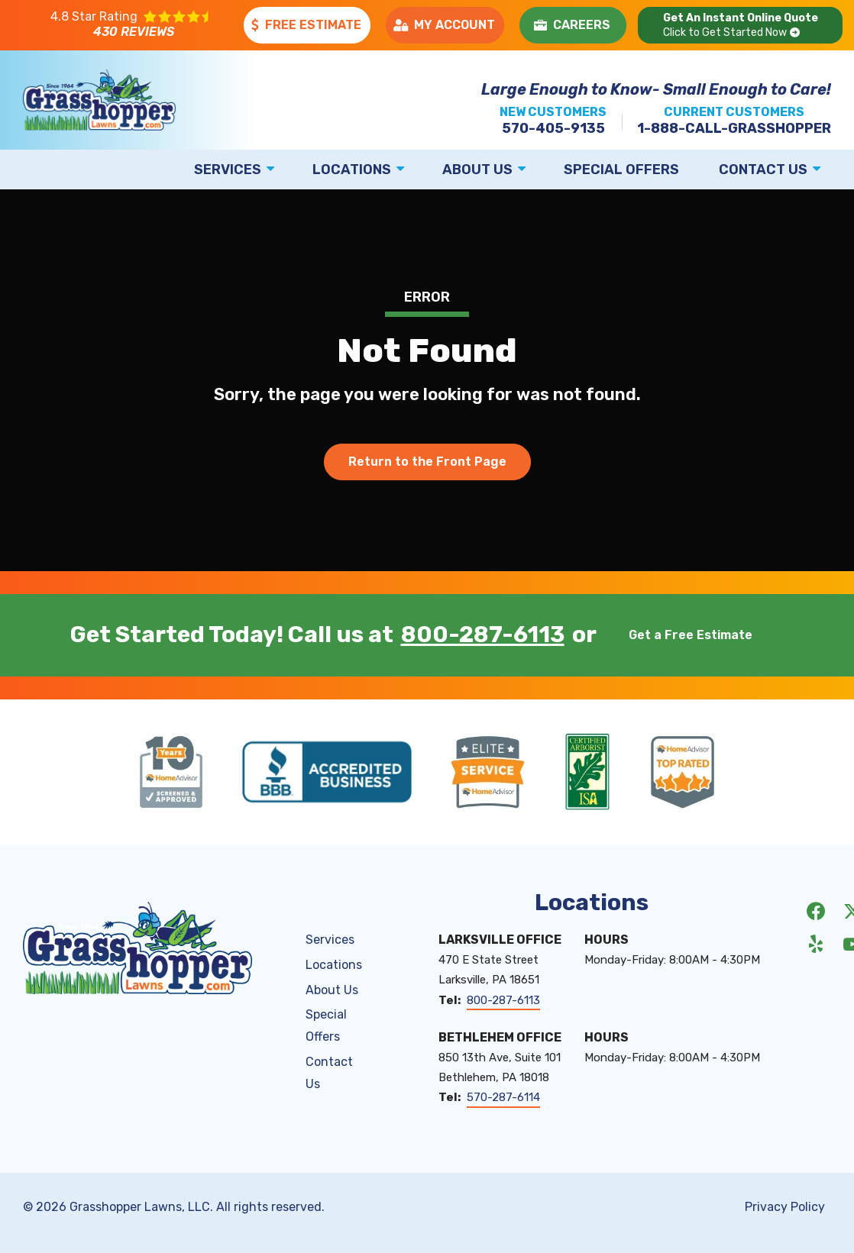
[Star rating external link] (131, 25)
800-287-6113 (482, 635)
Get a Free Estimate (690, 635)
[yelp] (816, 943)
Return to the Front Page (427, 461)
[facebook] (816, 910)
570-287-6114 (503, 1097)
